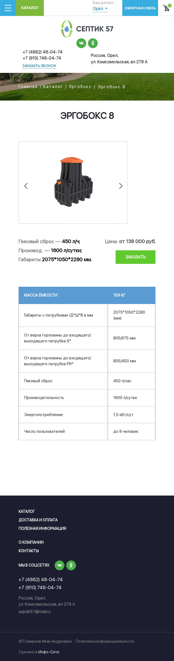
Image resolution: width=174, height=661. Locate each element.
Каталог (30, 8)
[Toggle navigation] (8, 8)
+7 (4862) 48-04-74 (43, 52)
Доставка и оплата (38, 520)
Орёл (98, 8)
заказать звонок (39, 66)
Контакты (29, 551)
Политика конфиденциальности (105, 641)
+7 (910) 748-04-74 (42, 58)
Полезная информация (42, 528)
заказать (135, 257)
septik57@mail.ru (35, 611)
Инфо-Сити (48, 652)
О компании (31, 542)
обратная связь (140, 8)
